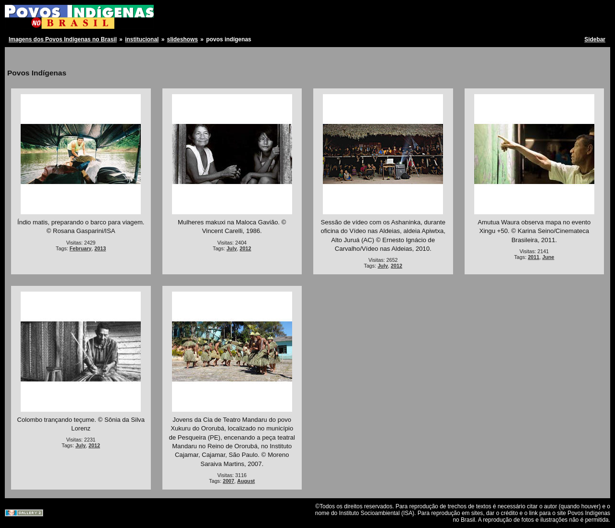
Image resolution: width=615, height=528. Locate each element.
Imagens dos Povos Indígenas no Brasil (63, 39)
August (246, 481)
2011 (534, 257)
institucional (142, 39)
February (81, 248)
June (548, 257)
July (231, 248)
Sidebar (594, 39)
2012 (245, 248)
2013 (100, 248)
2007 (228, 481)
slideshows (182, 39)
